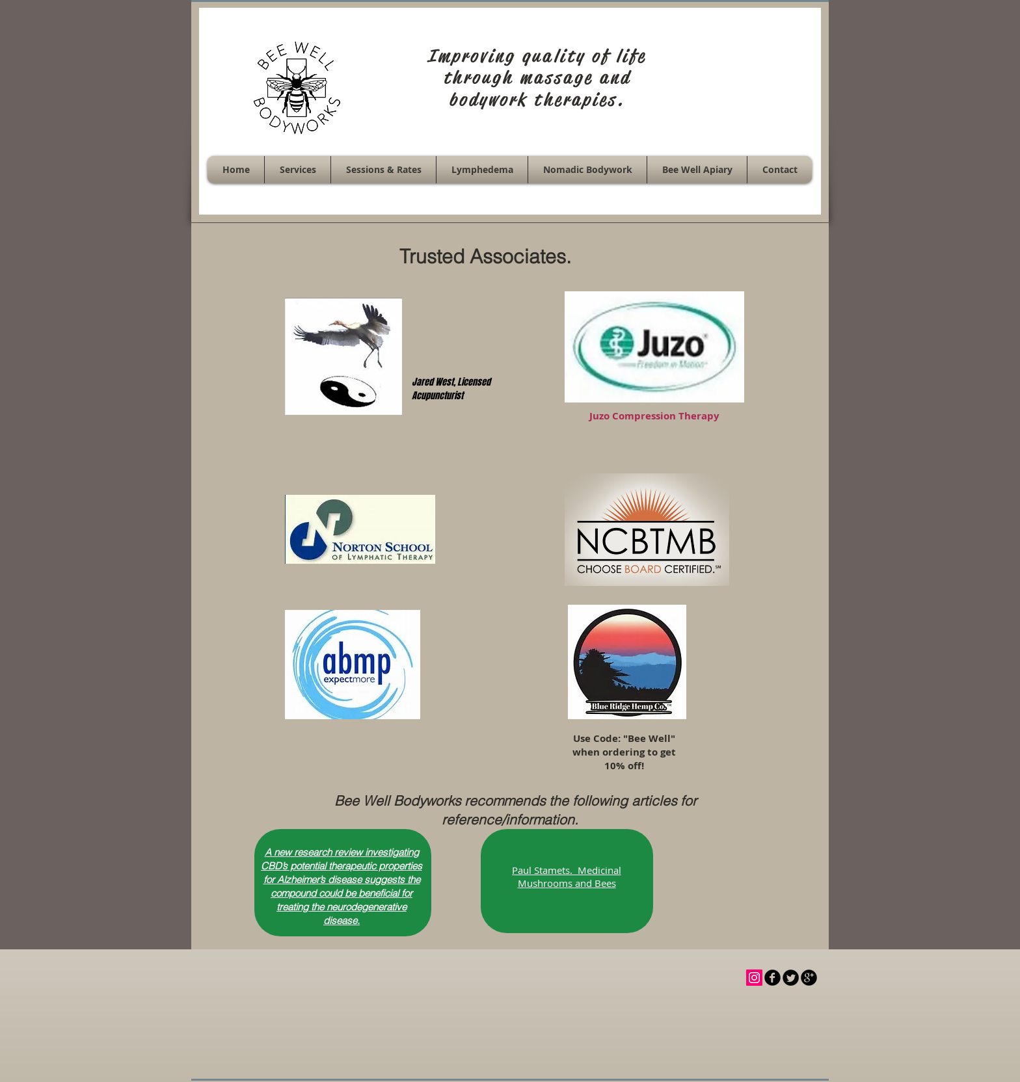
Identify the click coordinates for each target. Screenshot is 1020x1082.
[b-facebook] (772, 978)
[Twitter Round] (791, 978)
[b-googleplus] (809, 978)
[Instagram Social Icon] (754, 978)
